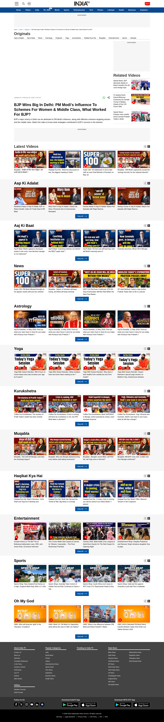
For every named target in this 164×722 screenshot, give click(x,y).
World (57, 10)
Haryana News (113, 658)
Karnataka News (113, 684)
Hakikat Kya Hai (90, 38)
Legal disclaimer (70, 717)
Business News (50, 676)
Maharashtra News (135, 652)
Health (121, 10)
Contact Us (17, 652)
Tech (91, 10)
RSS (106, 717)
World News (49, 655)
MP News (111, 664)
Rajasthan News (134, 655)
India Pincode (18, 692)
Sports (66, 10)
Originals (27, 29)
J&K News (111, 681)
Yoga (67, 38)
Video (20, 29)
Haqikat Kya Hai (28, 476)
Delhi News (112, 655)
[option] (30, 162)
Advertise (17, 658)
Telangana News (134, 658)
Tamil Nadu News (114, 670)
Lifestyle (111, 10)
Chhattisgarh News (114, 676)
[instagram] (26, 704)
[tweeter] (21, 704)
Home (18, 10)
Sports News (49, 667)
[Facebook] (16, 704)
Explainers (48, 673)
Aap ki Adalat (19, 38)
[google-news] (42, 704)
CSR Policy (93, 717)
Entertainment (79, 10)
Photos (100, 10)
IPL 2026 (47, 10)
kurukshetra (76, 38)
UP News (111, 673)
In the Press (18, 664)
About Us (17, 655)
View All (82, 216)
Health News (49, 679)
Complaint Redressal (21, 661)
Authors (16, 676)
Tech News (49, 670)
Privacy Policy (82, 717)
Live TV (16, 673)
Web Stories (18, 679)
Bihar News (112, 652)
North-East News (113, 667)
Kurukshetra (25, 391)
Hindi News (17, 670)
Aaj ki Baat (31, 38)
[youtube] (32, 704)
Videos (28, 10)
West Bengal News (135, 661)
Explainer (144, 10)
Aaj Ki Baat (24, 225)
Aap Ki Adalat (26, 183)
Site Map (59, 717)
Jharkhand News (113, 661)
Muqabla (102, 38)
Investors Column (19, 667)
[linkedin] (37, 704)
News (15, 29)
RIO (101, 717)
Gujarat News (112, 679)
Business (132, 10)
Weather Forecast (20, 689)
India (37, 10)
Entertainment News (52, 664)
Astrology (48, 38)
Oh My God (24, 601)
